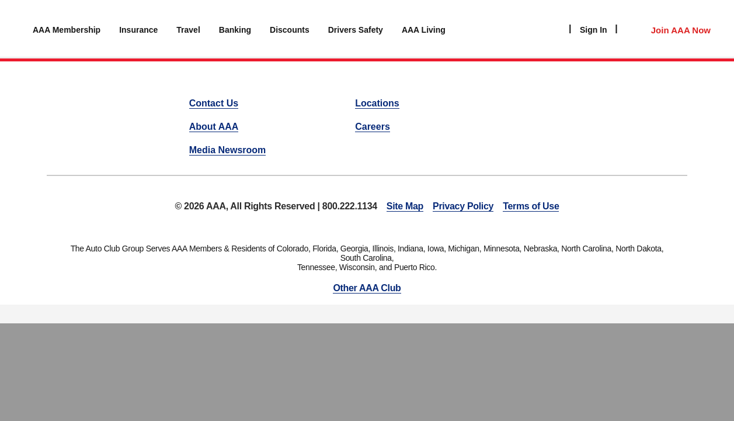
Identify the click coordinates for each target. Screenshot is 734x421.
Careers (372, 127)
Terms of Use (531, 206)
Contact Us (213, 103)
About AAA (214, 127)
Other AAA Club (367, 288)
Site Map (405, 206)
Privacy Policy (463, 206)
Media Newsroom (227, 150)
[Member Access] (669, 28)
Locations (377, 103)
